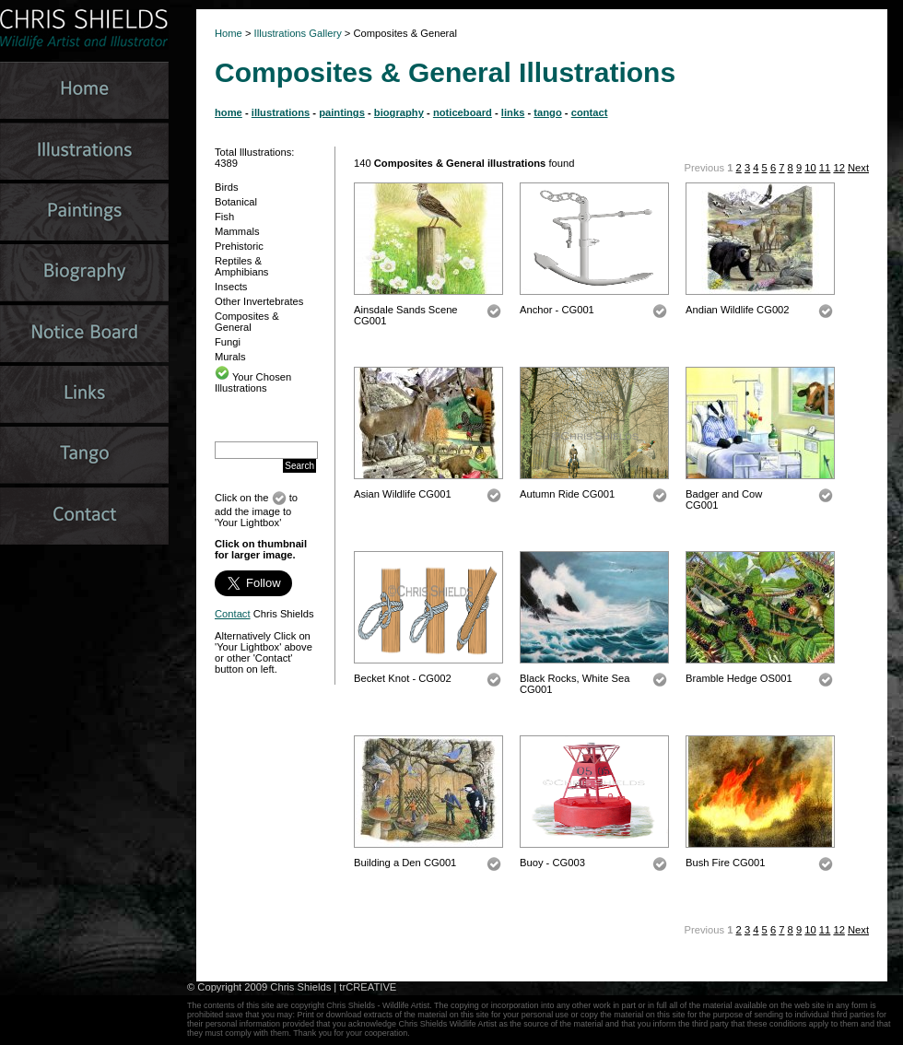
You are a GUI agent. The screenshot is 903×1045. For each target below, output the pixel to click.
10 (809, 167)
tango (547, 112)
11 (824, 167)
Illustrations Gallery (297, 33)
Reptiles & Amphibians (241, 266)
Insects (231, 286)
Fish (224, 216)
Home (228, 33)
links (513, 112)
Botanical (236, 201)
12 (838, 167)
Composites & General (247, 322)
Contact (233, 613)
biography (399, 112)
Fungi (227, 341)
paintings (342, 112)
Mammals (237, 231)
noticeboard (462, 112)
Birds (227, 187)
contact (589, 112)
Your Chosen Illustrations (253, 382)
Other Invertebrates (259, 301)
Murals (230, 356)
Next (858, 167)
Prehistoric (239, 246)
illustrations (281, 112)
